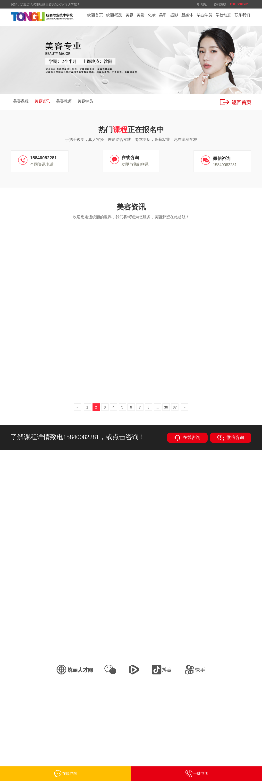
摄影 (174, 15)
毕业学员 (204, 15)
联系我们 (242, 15)
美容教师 (64, 101)
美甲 (163, 15)
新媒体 (187, 15)
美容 (129, 15)
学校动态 (223, 15)
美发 (140, 15)
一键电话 (196, 773)
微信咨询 (230, 438)
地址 (202, 4)
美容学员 (85, 101)
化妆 (152, 15)
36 (166, 407)
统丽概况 (114, 15)
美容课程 (21, 101)
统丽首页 (95, 15)
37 (175, 407)
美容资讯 (42, 101)
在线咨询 (187, 438)
